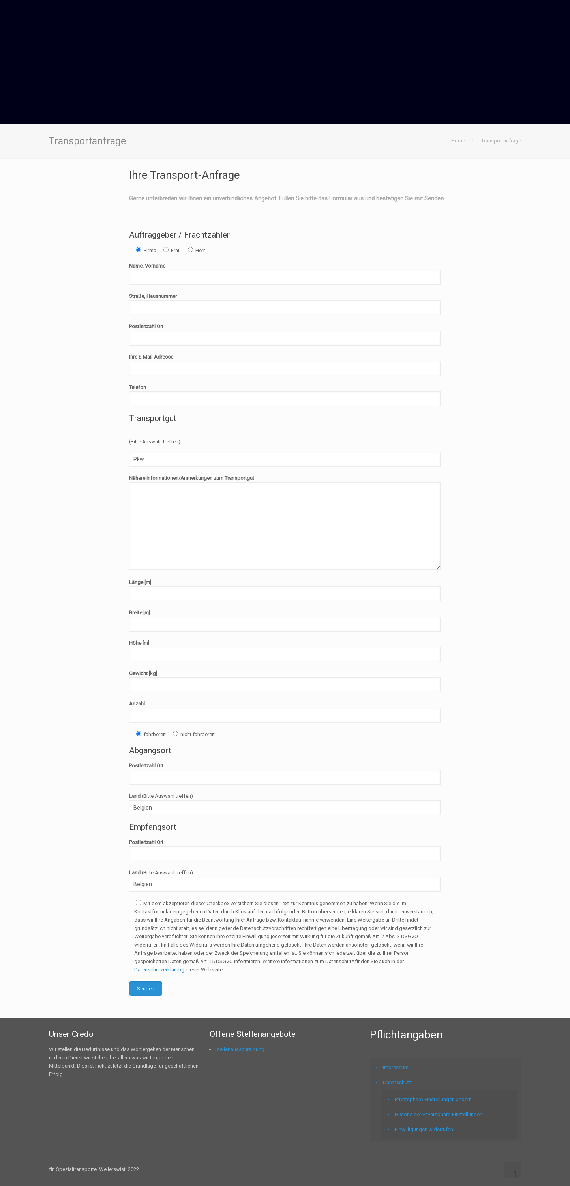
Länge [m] (285, 590)
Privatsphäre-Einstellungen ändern (433, 1099)
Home (458, 141)
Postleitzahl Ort (285, 335)
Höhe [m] (285, 651)
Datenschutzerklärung (159, 970)
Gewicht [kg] (285, 681)
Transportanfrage (501, 141)
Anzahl (285, 712)
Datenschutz (397, 1082)
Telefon (285, 395)
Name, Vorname (285, 274)
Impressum (396, 1067)
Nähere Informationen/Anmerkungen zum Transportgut (285, 522)
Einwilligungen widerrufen (424, 1129)
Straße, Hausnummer (285, 304)
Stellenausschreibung (239, 1049)
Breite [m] (285, 621)
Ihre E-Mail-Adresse (285, 365)
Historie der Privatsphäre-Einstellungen (438, 1114)
